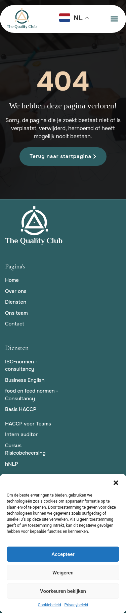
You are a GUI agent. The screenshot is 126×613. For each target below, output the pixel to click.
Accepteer (62, 554)
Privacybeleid (76, 605)
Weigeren (63, 573)
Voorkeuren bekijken (63, 591)
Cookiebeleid (49, 605)
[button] (116, 482)
